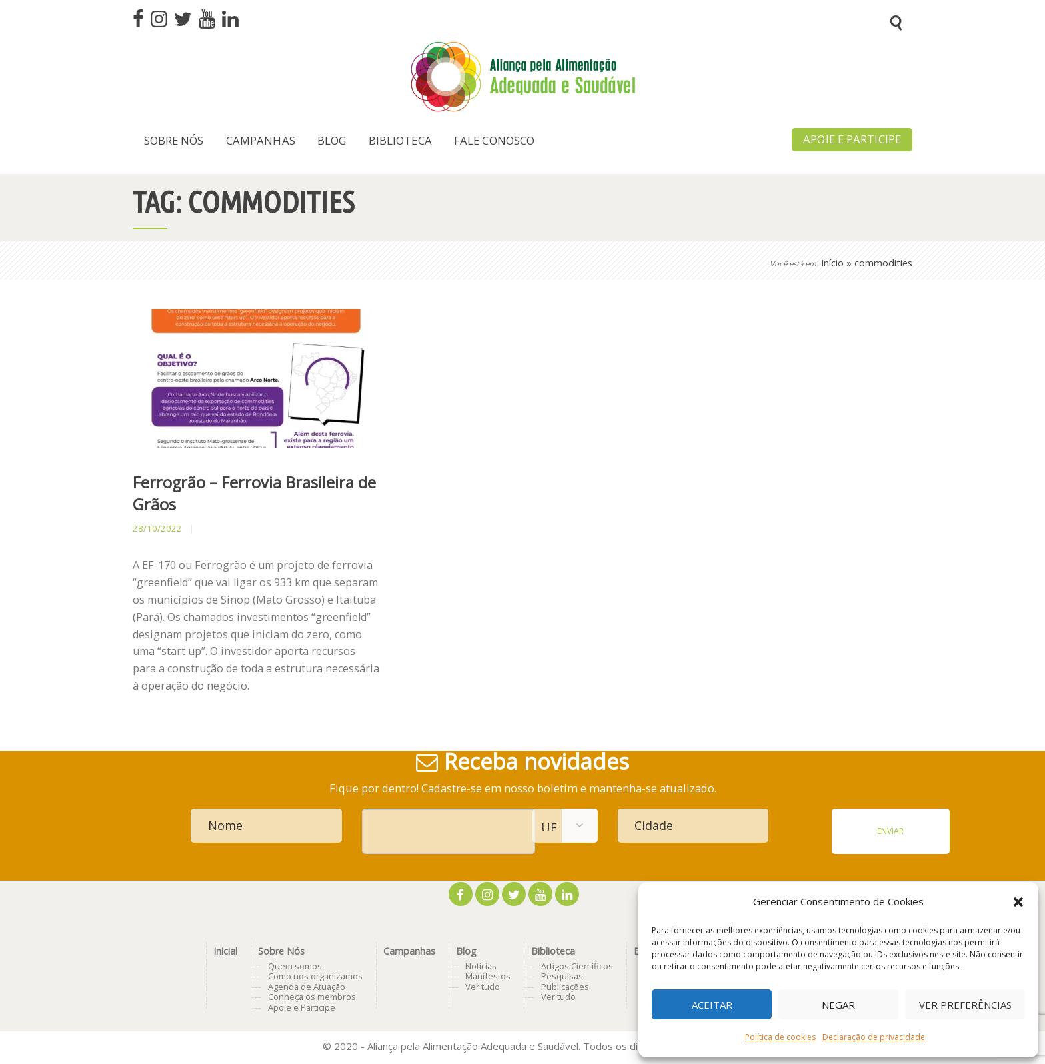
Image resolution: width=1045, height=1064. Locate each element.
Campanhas (409, 951)
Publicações (565, 987)
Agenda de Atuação (306, 987)
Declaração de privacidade (873, 1037)
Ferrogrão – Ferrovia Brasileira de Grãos (254, 493)
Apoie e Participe (301, 1007)
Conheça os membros (312, 997)
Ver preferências (965, 1004)
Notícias (481, 966)
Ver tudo (482, 987)
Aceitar (712, 1004)
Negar (838, 1004)
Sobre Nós (281, 951)
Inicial (225, 951)
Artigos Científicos (577, 966)
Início (832, 263)
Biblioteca (553, 951)
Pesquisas (562, 976)
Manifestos (488, 976)
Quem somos (295, 966)
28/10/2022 (157, 528)
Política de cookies (780, 1037)
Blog (466, 951)
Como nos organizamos (315, 976)
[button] (1018, 902)
